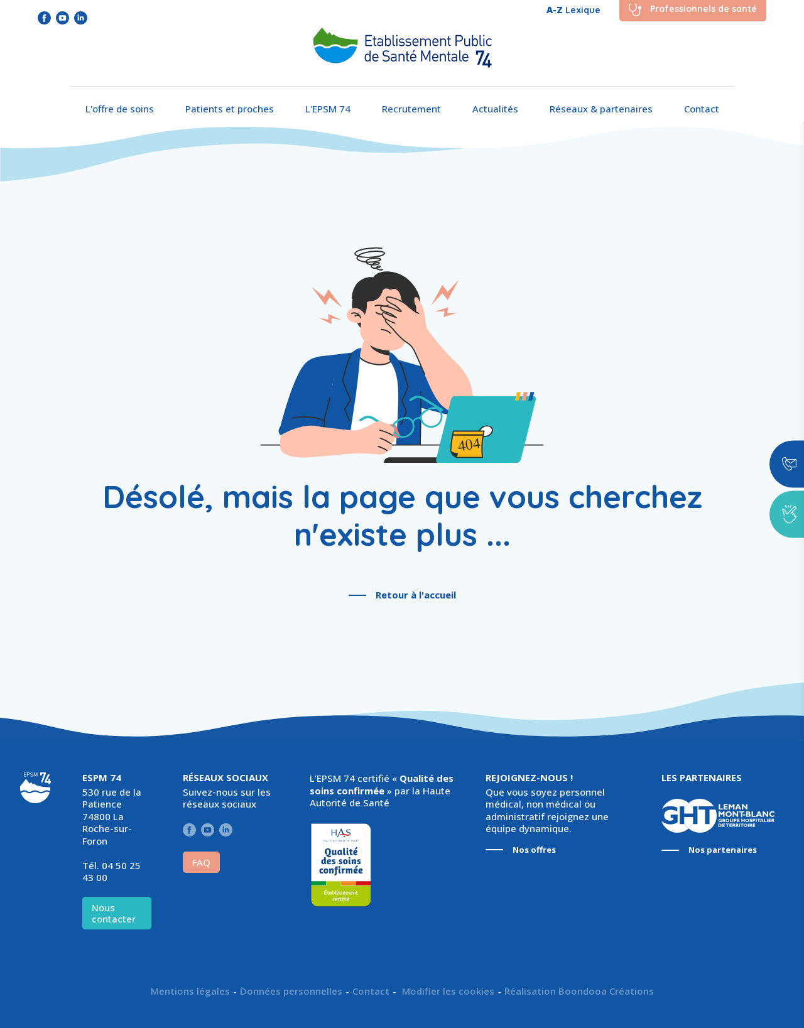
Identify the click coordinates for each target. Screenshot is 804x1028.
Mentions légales (190, 991)
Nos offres (534, 850)
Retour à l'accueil (416, 594)
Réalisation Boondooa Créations (579, 991)
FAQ (201, 862)
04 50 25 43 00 (111, 871)
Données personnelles (291, 991)
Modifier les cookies (446, 991)
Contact (701, 108)
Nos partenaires (722, 850)
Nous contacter (114, 913)
